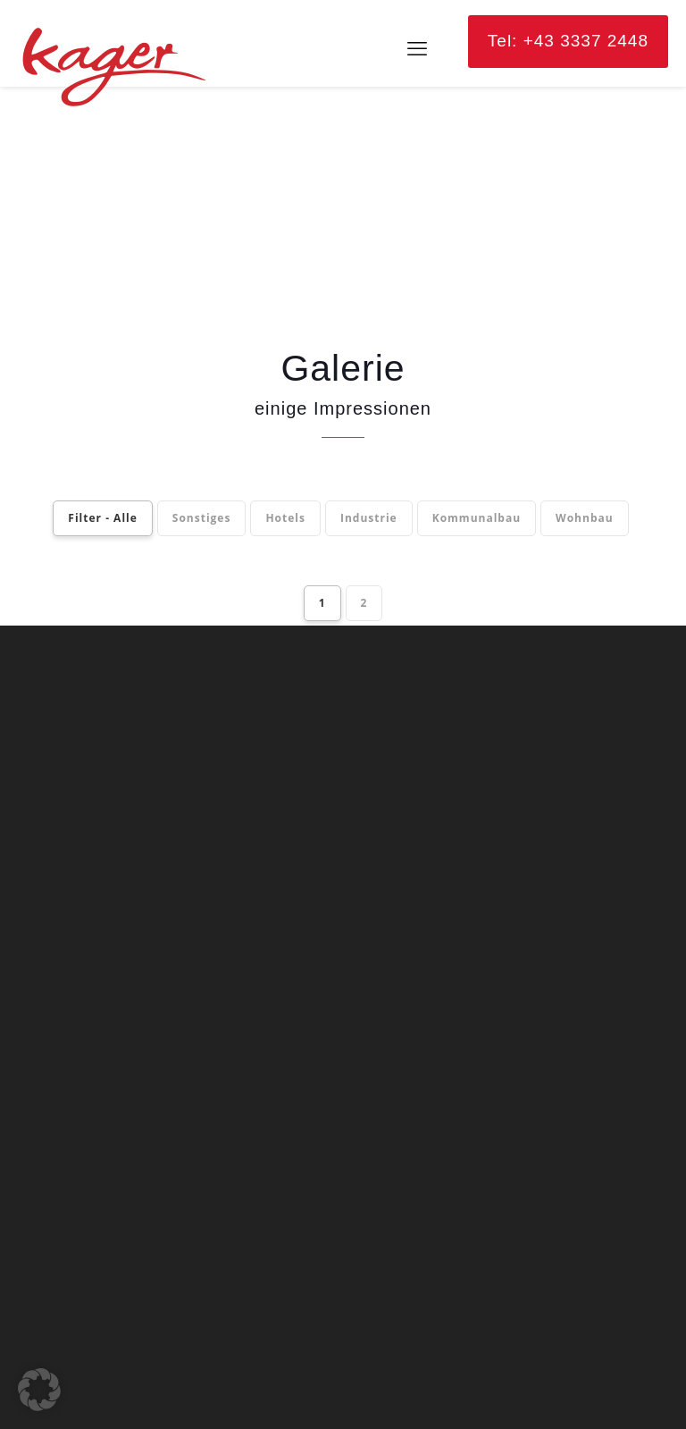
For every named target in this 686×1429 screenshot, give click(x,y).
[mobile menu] (417, 49)
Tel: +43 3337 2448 (568, 40)
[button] (39, 1389)
